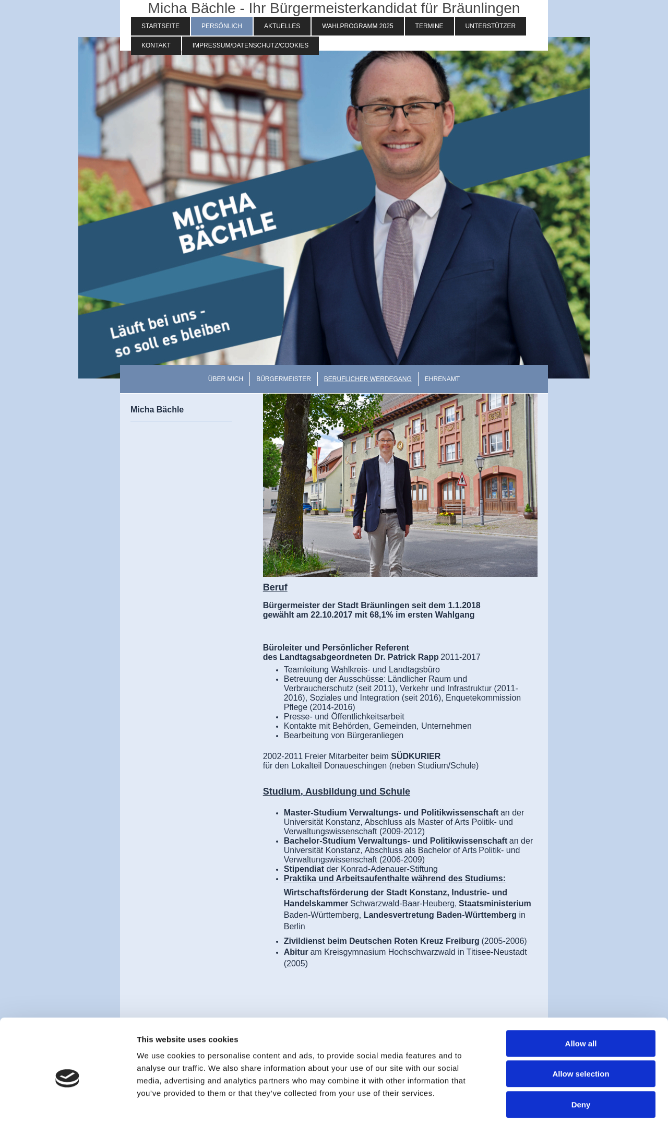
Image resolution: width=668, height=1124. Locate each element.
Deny (581, 1057)
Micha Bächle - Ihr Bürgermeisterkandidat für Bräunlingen (334, 8)
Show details (547, 1103)
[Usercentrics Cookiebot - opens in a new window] (67, 1103)
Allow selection (580, 1027)
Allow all (581, 996)
